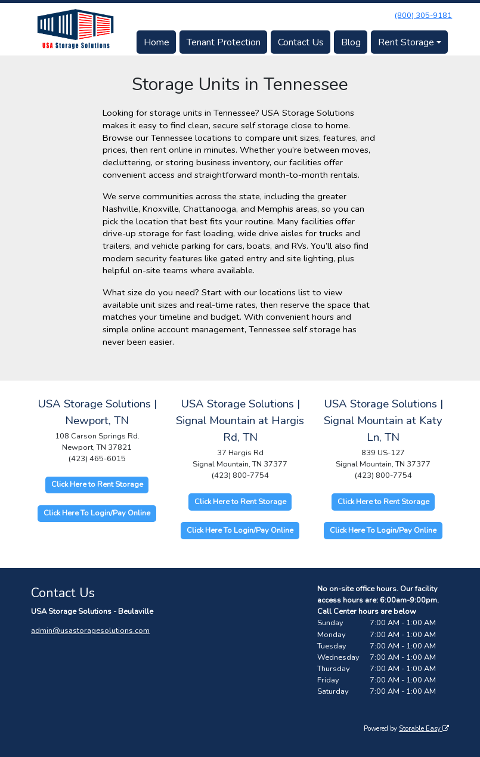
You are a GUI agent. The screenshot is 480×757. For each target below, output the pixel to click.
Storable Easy (424, 728)
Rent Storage (406, 42)
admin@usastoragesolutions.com (90, 630)
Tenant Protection (224, 42)
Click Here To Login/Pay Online (97, 513)
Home (156, 42)
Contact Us (301, 42)
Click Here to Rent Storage (97, 484)
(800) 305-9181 (423, 15)
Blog (351, 42)
